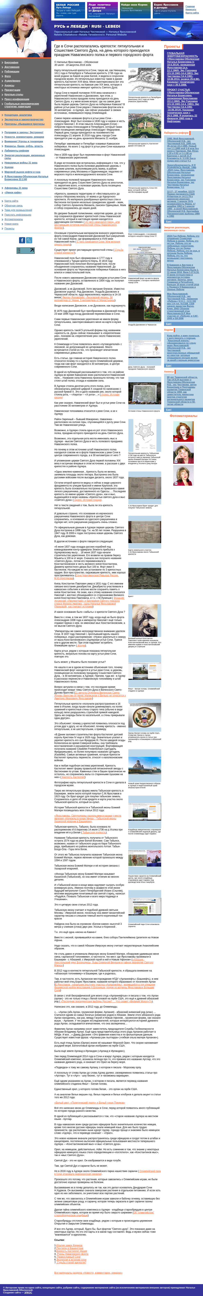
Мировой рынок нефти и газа (22, 172)
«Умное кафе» (13, 192)
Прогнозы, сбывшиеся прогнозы (25, 124)
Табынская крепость (94, 832)
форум (81, 645)
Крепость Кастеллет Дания (71, 1251)
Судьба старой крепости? (71, 1262)
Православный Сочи (68, 1256)
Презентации (12, 90)
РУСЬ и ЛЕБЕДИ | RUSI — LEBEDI (87, 26)
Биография (11, 62)
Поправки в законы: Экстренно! (24, 132)
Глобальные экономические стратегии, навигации (22, 105)
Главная (190, 6)
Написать (191, 9)
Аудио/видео (12, 80)
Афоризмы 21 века (16, 188)
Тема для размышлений (18, 210)
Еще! (168, 221)
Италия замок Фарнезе (69, 1245)
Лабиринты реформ (176, 132)
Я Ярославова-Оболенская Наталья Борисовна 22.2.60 (26, 178)
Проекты (172, 46)
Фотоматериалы (183, 416)
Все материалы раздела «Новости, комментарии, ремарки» (88, 1272)
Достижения (12, 67)
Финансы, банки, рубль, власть (24, 146)
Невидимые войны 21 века (21, 162)
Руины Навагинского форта (72, 1254)
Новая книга (11, 223)
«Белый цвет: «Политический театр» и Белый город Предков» (89, 1102)
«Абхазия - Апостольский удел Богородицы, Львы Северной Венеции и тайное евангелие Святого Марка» (103, 962)
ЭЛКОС (28, 1292)
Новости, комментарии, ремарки (24, 137)
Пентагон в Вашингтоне (69, 1248)
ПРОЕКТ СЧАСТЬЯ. (183, 105)
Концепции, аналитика (18, 115)
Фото (8, 76)
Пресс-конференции (17, 99)
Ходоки (168, 329)
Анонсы (169, 371)
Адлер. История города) (88, 500)
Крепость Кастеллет (73, 777)
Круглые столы (14, 94)
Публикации (12, 71)
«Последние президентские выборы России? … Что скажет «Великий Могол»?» (106, 1001)
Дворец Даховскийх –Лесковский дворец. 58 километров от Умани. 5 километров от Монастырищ (84, 299)
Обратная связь (14, 205)
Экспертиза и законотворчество (24, 119)
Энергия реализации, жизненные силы (177, 229)
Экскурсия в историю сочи (71, 1259)
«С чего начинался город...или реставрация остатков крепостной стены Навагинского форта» (87, 225)
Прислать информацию (18, 214)
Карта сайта (11, 200)
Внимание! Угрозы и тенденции (24, 141)
